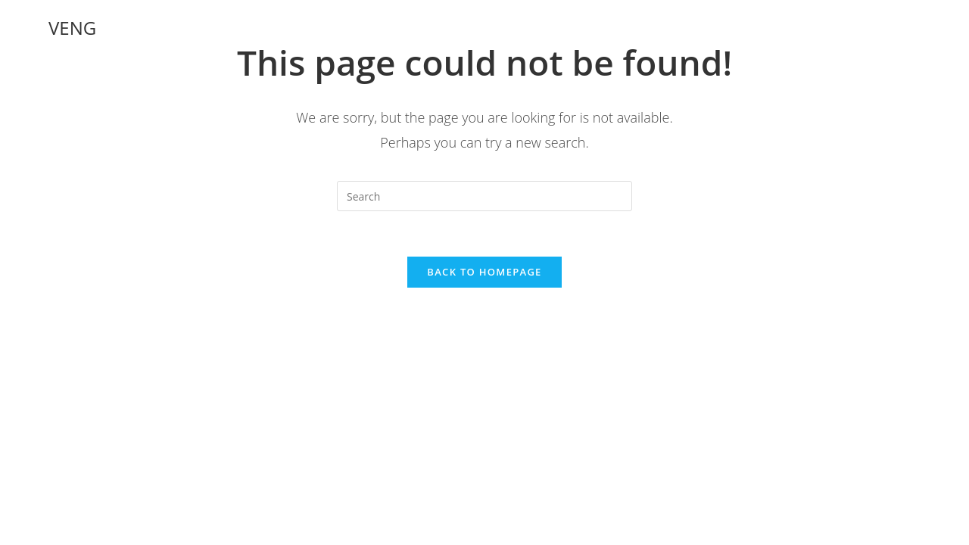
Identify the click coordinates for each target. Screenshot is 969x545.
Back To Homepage (484, 272)
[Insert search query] (484, 196)
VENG (72, 27)
